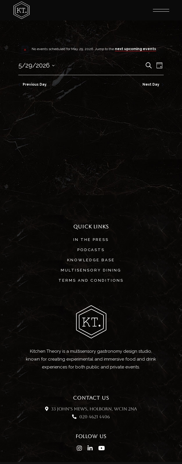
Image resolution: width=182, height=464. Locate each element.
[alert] (90, 49)
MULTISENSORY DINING (91, 270)
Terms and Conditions (91, 280)
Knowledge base (91, 260)
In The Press (91, 239)
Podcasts (91, 250)
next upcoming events (135, 49)
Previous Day (32, 84)
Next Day (153, 84)
